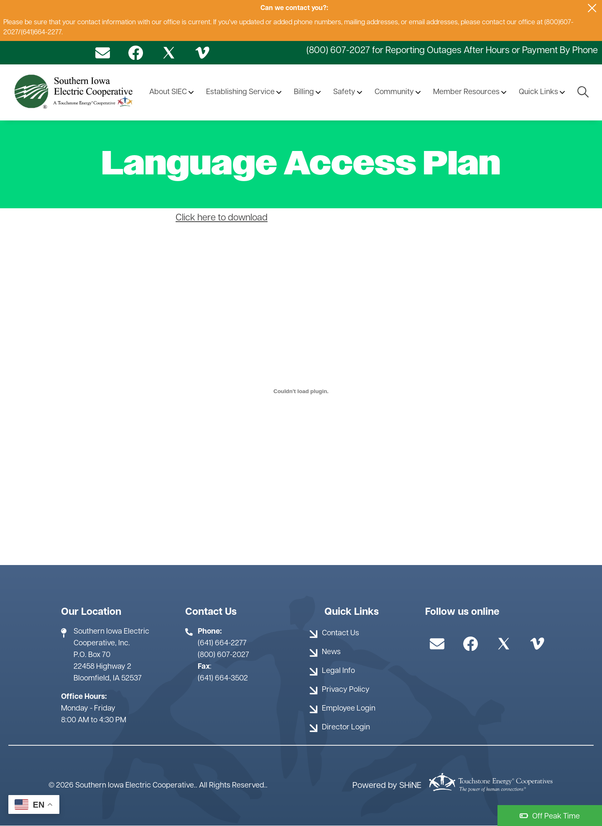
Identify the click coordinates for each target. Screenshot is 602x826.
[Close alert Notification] (592, 8)
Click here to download (222, 218)
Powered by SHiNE (386, 786)
